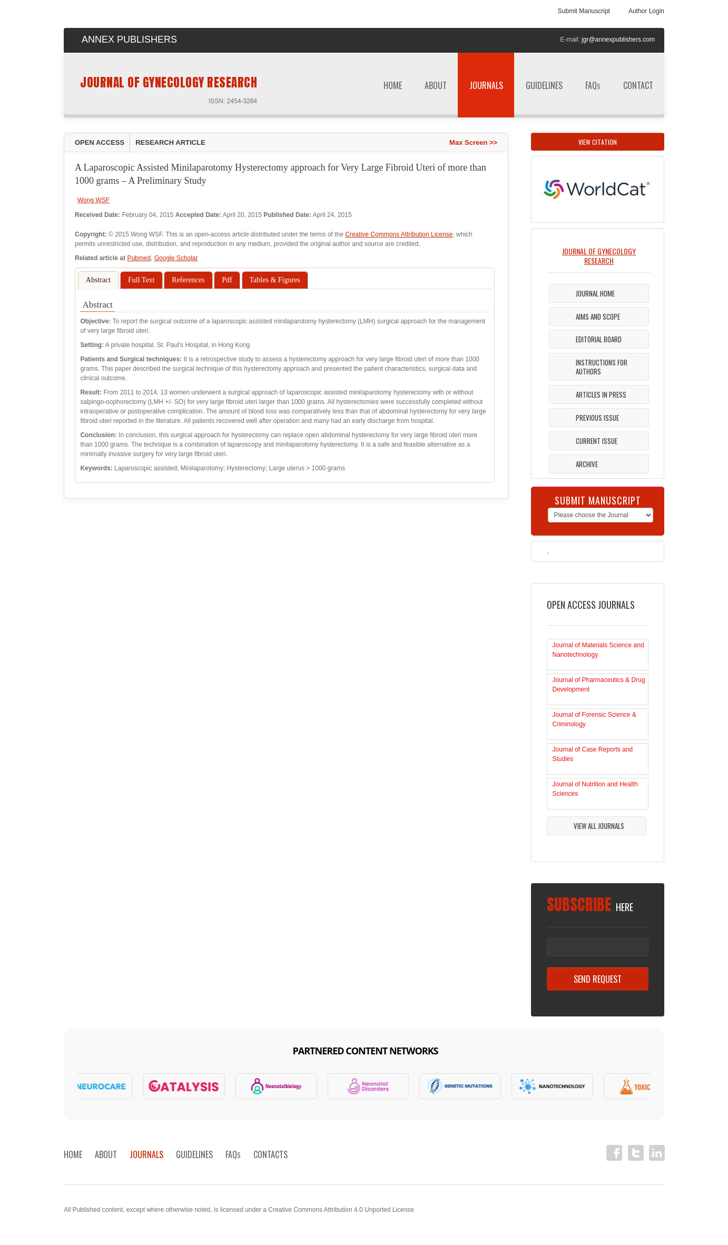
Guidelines (544, 88)
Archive (587, 464)
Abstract (98, 280)
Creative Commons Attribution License (398, 234)
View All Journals (599, 826)
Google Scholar (176, 258)
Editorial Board (599, 339)
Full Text (141, 280)
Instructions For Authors (601, 367)
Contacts (270, 1154)
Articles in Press (601, 394)
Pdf (227, 280)
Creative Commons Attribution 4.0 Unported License (341, 1209)
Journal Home (595, 293)
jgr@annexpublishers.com (618, 39)
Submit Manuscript (584, 11)
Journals (486, 88)
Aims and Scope (598, 316)
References (188, 280)
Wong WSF (93, 200)
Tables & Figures (275, 280)
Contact (638, 85)
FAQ (593, 85)
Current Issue (596, 441)
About (436, 85)
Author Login (646, 11)
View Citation (597, 141)
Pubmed (139, 258)
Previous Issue (597, 417)
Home (392, 85)
